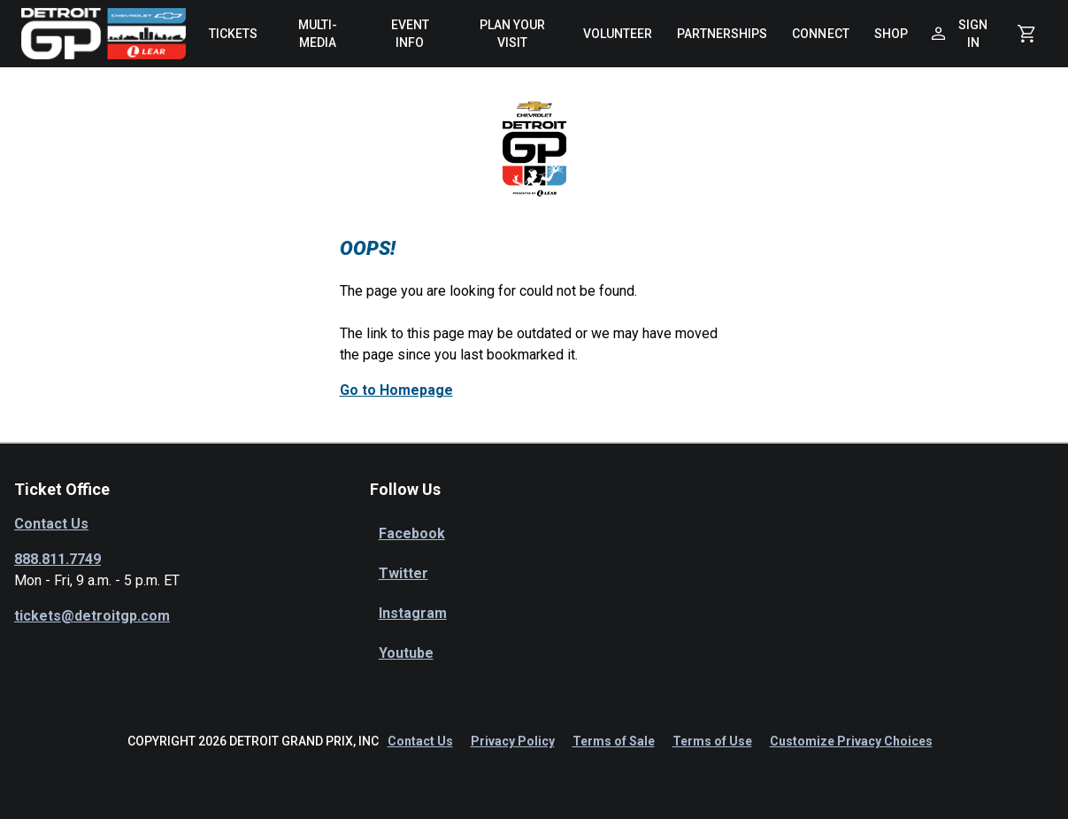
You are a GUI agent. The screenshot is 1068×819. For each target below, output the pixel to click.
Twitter (403, 573)
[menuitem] (233, 33)
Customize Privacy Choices (851, 741)
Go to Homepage (396, 390)
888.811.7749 (57, 559)
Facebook (412, 533)
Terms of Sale (613, 741)
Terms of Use (712, 741)
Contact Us (51, 523)
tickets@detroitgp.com (92, 615)
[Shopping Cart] (1026, 33)
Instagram (413, 613)
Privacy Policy (513, 741)
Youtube (406, 653)
